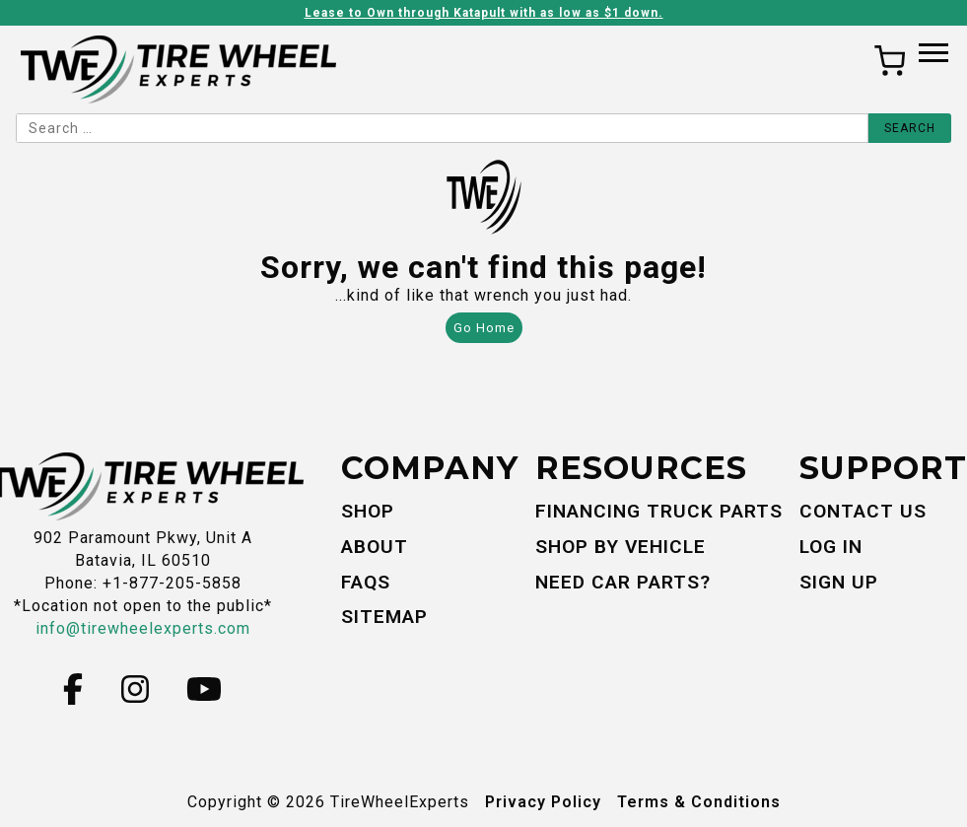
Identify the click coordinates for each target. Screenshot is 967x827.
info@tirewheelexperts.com (142, 628)
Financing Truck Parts (659, 511)
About (374, 546)
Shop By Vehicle (620, 546)
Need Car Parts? (623, 582)
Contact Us (863, 511)
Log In (831, 546)
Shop (367, 511)
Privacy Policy (543, 802)
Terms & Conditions (699, 802)
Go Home (484, 327)
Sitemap (384, 616)
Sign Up (838, 582)
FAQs (365, 582)
